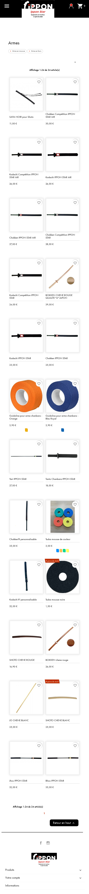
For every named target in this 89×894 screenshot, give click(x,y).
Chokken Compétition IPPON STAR (60, 236)
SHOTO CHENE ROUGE (22, 660)
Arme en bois (34, 51)
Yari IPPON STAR (18, 479)
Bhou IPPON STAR (55, 780)
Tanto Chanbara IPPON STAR (60, 479)
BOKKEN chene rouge (57, 660)
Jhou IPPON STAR (18, 780)
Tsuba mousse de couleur (58, 539)
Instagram (48, 843)
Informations (12, 885)
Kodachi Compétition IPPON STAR (23, 296)
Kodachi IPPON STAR (20, 358)
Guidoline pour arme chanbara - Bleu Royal (62, 417)
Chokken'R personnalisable (23, 539)
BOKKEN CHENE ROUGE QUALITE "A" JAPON (59, 296)
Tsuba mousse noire (55, 599)
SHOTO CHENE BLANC (58, 720)
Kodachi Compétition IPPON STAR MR (23, 176)
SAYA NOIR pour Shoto (21, 116)
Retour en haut (64, 823)
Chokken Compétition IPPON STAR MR (60, 115)
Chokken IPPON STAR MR (22, 237)
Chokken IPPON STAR (57, 358)
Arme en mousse (17, 51)
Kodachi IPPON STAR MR (59, 177)
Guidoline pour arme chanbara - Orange (25, 417)
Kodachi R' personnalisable (23, 599)
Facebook (41, 843)
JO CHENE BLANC (19, 720)
